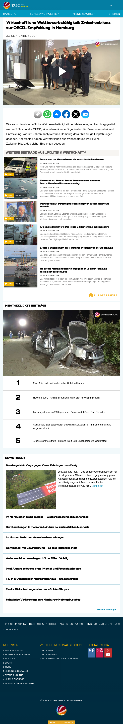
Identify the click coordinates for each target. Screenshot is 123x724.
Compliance (11, 630)
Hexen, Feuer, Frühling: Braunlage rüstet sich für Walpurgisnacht (66, 397)
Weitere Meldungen (107, 609)
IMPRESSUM (10, 624)
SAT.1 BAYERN (48, 654)
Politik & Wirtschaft (16, 654)
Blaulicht (10, 658)
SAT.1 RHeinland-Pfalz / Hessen (59, 658)
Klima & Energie (13, 679)
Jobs (103, 624)
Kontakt (23, 624)
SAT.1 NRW (46, 650)
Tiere (7, 667)
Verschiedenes (13, 650)
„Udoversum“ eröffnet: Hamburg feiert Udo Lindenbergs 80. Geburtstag (69, 441)
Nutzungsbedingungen (85, 624)
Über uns (114, 624)
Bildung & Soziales (15, 671)
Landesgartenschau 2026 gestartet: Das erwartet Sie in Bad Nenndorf (69, 412)
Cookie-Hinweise (58, 624)
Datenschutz (38, 624)
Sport (7, 663)
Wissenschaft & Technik (18, 683)
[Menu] (117, 5)
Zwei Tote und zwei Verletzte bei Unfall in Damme (58, 383)
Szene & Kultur (13, 675)
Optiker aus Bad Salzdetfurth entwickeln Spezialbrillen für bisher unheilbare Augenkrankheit (72, 426)
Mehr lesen (97, 485)
